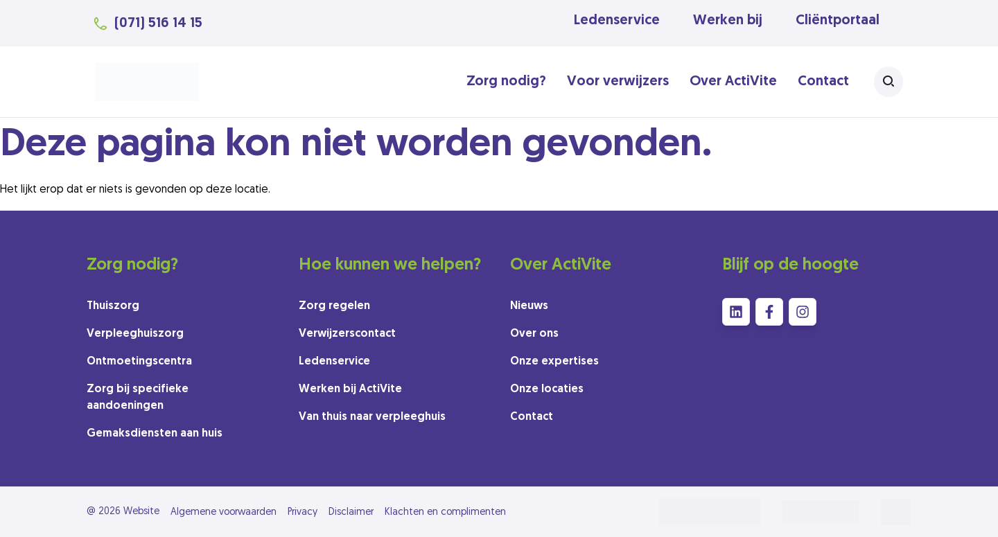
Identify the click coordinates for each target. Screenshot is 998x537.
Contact (823, 82)
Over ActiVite (733, 82)
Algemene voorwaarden (223, 512)
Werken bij (727, 21)
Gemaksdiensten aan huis (154, 433)
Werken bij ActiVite (350, 389)
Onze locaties (547, 389)
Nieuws (529, 306)
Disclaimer (351, 512)
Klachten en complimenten (445, 512)
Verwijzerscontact (347, 334)
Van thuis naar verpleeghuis (372, 417)
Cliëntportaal (837, 21)
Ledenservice (617, 21)
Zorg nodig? (506, 82)
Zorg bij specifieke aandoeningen (138, 398)
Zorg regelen (334, 306)
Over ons (534, 334)
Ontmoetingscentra (139, 361)
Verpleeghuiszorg (135, 334)
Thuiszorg (113, 306)
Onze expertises (554, 361)
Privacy (302, 512)
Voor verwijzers (618, 82)
